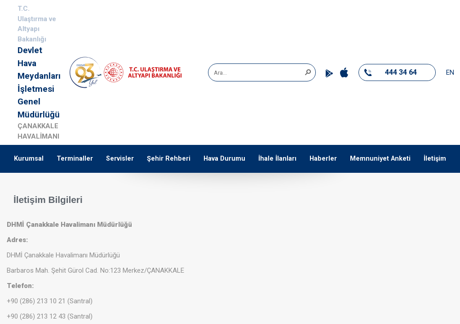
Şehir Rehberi (168, 158)
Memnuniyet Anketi (380, 158)
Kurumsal (29, 158)
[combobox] (259, 72)
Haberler (323, 158)
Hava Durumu (224, 158)
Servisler (120, 158)
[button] (307, 71)
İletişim (435, 158)
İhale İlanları (277, 158)
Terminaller (75, 158)
